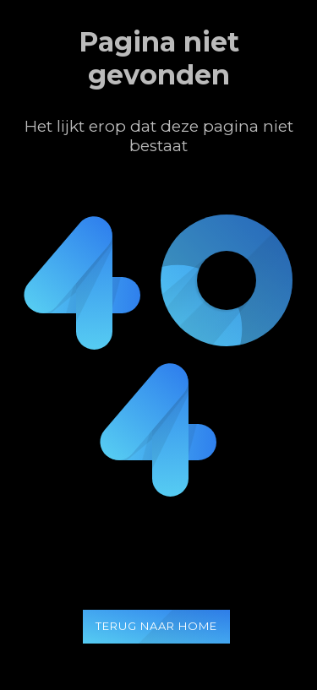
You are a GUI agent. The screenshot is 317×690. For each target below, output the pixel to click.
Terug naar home (156, 626)
